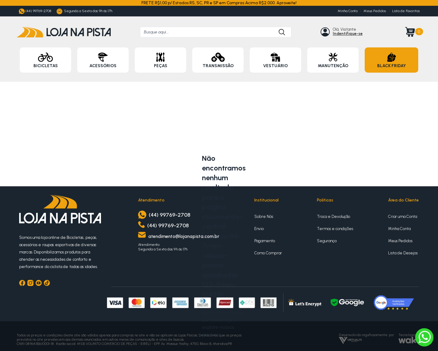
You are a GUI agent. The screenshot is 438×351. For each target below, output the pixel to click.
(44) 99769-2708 (35, 11)
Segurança (326, 241)
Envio (259, 228)
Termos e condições (335, 228)
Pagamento (264, 241)
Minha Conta (347, 11)
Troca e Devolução (333, 216)
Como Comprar (268, 253)
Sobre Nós (263, 216)
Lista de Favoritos (406, 11)
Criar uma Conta (402, 216)
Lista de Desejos (403, 253)
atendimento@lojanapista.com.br (183, 236)
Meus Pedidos (374, 11)
